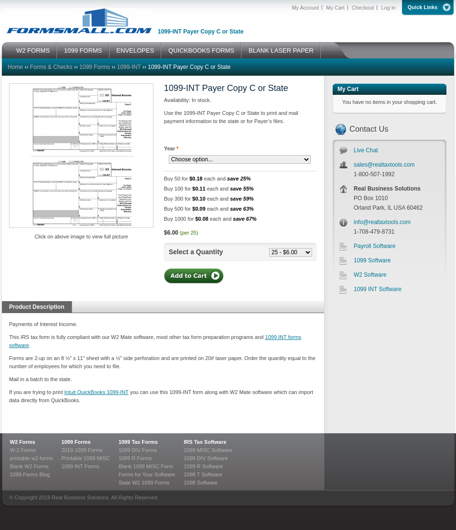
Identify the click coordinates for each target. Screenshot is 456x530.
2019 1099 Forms (81, 450)
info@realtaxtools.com (382, 222)
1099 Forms (94, 67)
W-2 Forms (23, 450)
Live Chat (366, 150)
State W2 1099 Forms (144, 482)
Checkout (363, 8)
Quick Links (422, 7)
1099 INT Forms (80, 466)
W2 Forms (22, 442)
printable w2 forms (31, 458)
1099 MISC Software (208, 450)
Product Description (37, 307)
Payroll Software (374, 246)
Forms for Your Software (147, 474)
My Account (305, 8)
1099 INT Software (378, 289)
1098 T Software (203, 474)
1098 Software (200, 482)
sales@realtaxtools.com (384, 164)
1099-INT (129, 67)
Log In (388, 8)
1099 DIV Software (206, 458)
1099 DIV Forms (138, 450)
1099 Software (372, 260)
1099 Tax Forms (138, 442)
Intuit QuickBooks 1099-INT (97, 392)
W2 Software (370, 274)
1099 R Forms (135, 458)
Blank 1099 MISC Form (146, 466)
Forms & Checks (51, 67)
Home (15, 67)
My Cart (335, 8)
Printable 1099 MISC (85, 458)
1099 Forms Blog (30, 474)
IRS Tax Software (205, 442)
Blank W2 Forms (29, 466)
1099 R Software (203, 466)
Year (171, 148)
